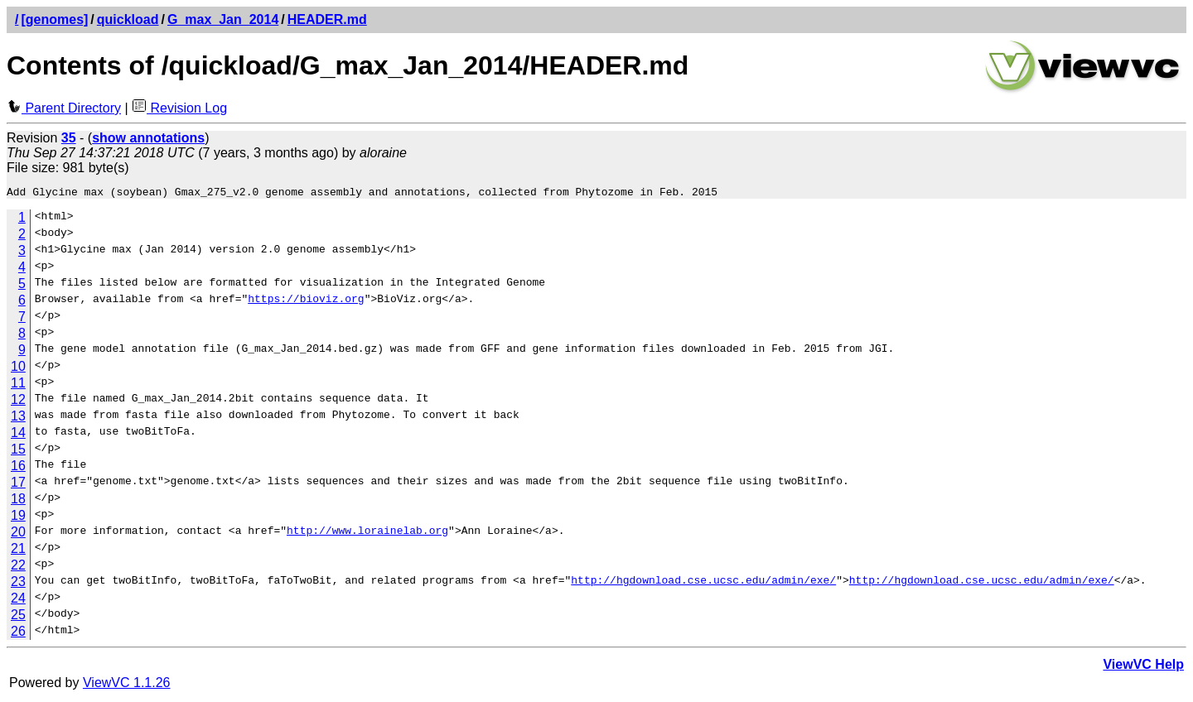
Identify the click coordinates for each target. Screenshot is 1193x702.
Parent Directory (64, 108)
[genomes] (54, 19)
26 (18, 634)
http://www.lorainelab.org (367, 534)
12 (18, 402)
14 (18, 435)
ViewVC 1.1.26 (127, 685)
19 (18, 518)
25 (18, 617)
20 (18, 534)
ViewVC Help (1143, 667)
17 (18, 485)
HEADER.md (327, 19)
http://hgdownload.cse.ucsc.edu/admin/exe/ (703, 584)
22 (18, 567)
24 (18, 601)
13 (18, 418)
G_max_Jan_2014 (222, 19)
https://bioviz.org (306, 303)
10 (18, 369)
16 (18, 468)
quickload (128, 19)
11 (18, 385)
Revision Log (179, 108)
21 (18, 551)
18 (18, 501)
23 (18, 584)
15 (18, 452)
